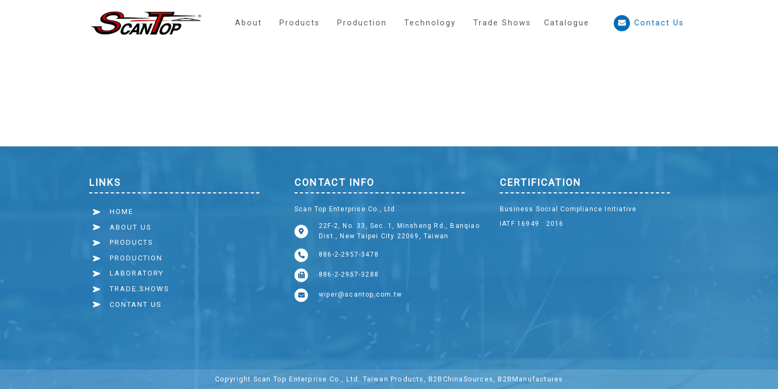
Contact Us (649, 23)
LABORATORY (137, 273)
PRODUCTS (131, 242)
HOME (121, 211)
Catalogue (566, 23)
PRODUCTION (136, 258)
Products (299, 23)
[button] (362, 22)
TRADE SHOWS (140, 289)
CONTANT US (136, 304)
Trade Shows (502, 23)
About (248, 23)
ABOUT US (131, 227)
